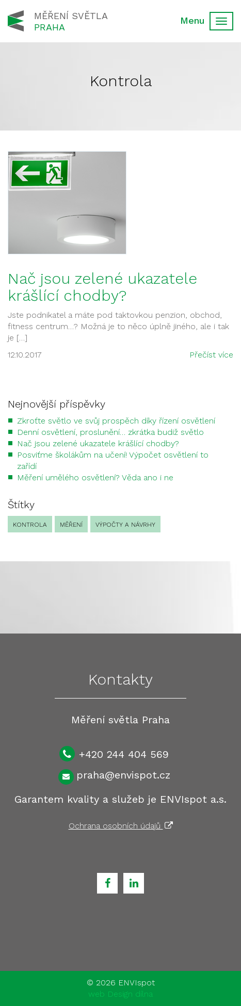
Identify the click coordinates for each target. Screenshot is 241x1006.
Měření (71, 524)
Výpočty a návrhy (125, 524)
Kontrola (30, 524)
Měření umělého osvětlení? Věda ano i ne (95, 477)
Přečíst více (211, 355)
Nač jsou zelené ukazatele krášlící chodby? (102, 286)
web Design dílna (120, 994)
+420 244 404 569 (124, 754)
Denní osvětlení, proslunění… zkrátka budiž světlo (110, 432)
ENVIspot (136, 982)
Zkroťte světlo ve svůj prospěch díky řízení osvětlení (116, 421)
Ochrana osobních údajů (121, 826)
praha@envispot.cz (123, 775)
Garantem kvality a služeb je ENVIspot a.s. (120, 799)
